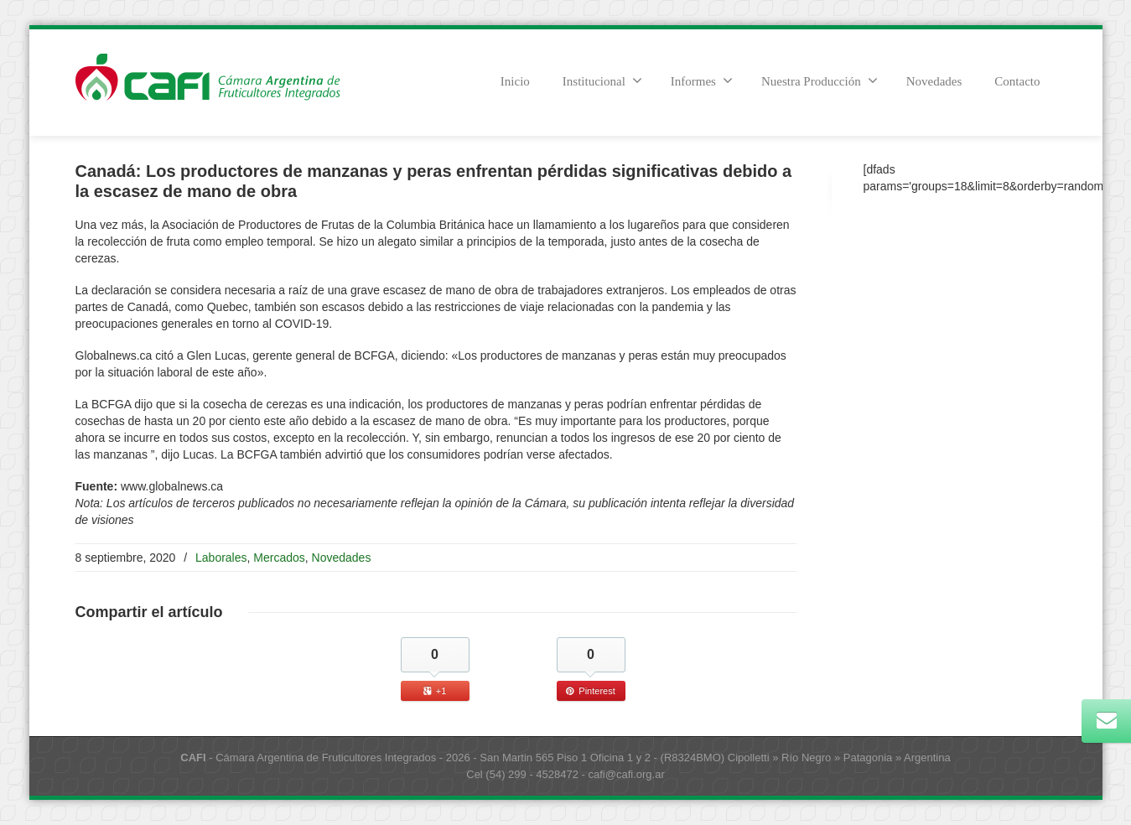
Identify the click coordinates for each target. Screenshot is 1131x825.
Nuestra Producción (819, 80)
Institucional (602, 80)
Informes (702, 80)
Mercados (278, 557)
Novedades (934, 81)
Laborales (221, 557)
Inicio (515, 81)
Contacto (1017, 81)
